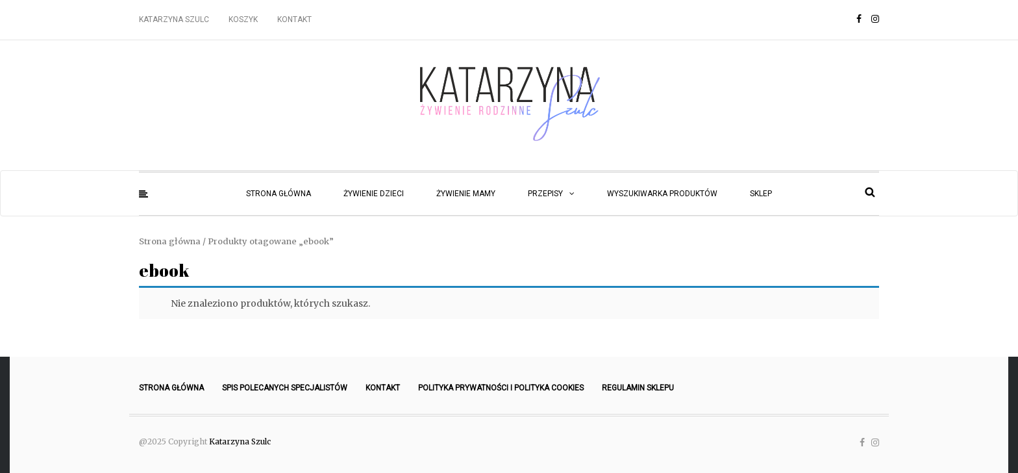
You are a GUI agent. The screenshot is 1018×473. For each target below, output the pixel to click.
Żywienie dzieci (373, 193)
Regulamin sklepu (638, 387)
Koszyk (243, 19)
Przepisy (545, 193)
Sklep (761, 193)
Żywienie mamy (465, 193)
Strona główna (278, 193)
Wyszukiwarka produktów (662, 193)
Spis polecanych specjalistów (284, 387)
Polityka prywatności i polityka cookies (501, 387)
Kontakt (294, 19)
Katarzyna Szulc (174, 19)
